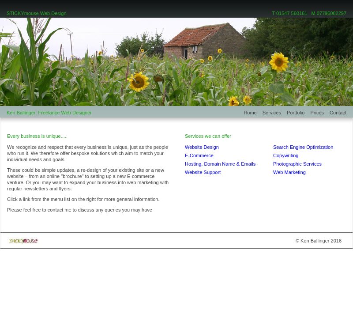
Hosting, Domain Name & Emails (220, 164)
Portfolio (298, 112)
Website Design (202, 147)
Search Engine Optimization (303, 147)
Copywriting (285, 155)
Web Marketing (289, 172)
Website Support (203, 172)
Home (253, 112)
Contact (338, 112)
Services (275, 112)
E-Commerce (199, 155)
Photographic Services (297, 164)
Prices (320, 112)
